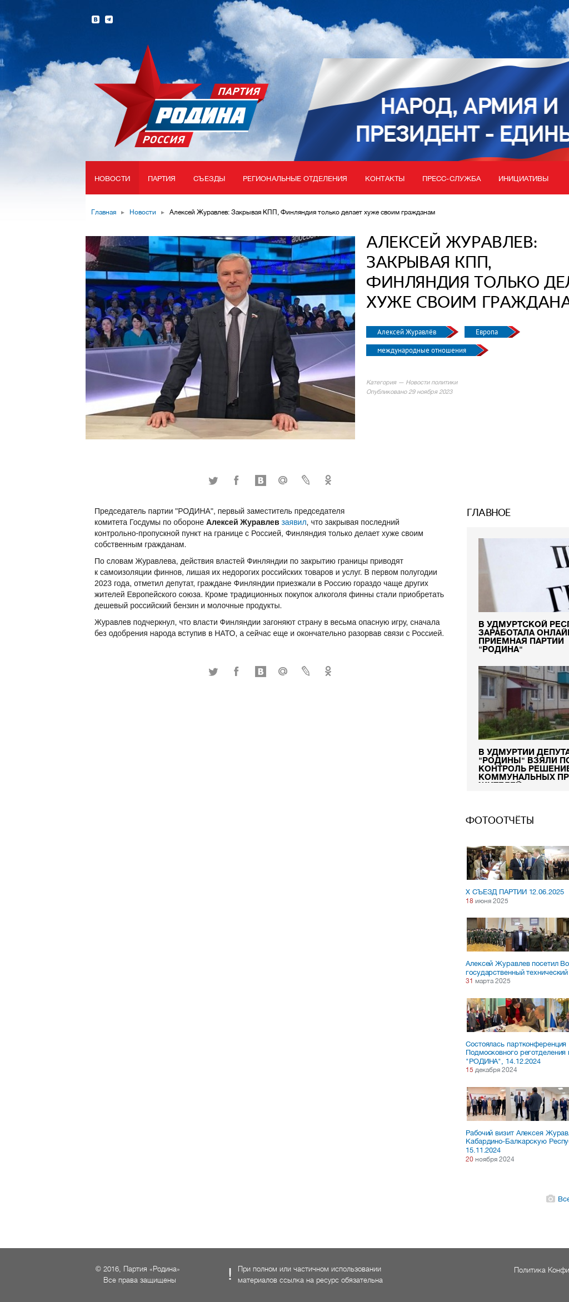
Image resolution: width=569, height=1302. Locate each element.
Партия (162, 178)
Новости (112, 178)
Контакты (385, 178)
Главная (103, 212)
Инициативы (523, 178)
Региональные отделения (295, 178)
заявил (293, 522)
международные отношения (422, 350)
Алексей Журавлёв (407, 332)
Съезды (209, 178)
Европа (488, 332)
